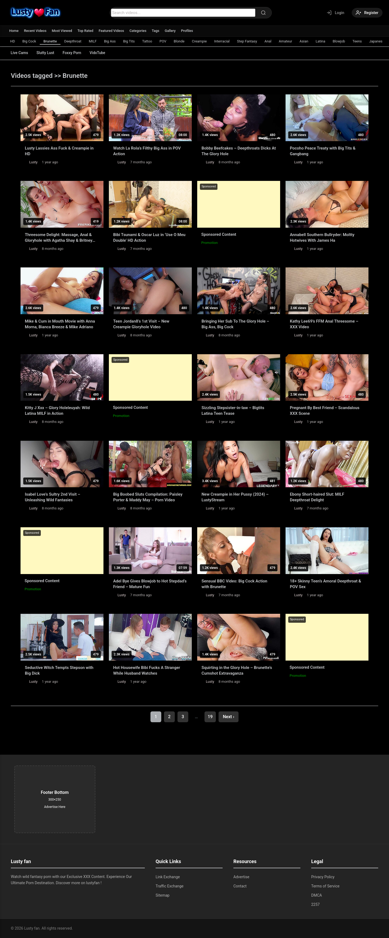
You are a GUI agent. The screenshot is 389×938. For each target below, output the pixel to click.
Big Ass (111, 41)
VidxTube (99, 53)
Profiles (188, 31)
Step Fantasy (250, 41)
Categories (138, 31)
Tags (156, 31)
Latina (325, 41)
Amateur (289, 41)
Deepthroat (73, 41)
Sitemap (162, 895)
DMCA (316, 895)
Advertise (241, 877)
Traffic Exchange (169, 886)
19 (210, 716)
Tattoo (149, 41)
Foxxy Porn (73, 53)
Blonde (181, 41)
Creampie (201, 41)
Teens (362, 41)
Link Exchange (168, 877)
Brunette (51, 41)
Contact (240, 886)
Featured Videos (112, 31)
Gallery (171, 31)
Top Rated (86, 31)
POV (165, 41)
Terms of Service (325, 886)
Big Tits (130, 41)
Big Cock (29, 41)
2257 (315, 904)
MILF (94, 41)
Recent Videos (35, 31)
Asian (307, 41)
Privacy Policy (322, 877)
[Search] (263, 12)
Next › (228, 716)
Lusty (33, 162)
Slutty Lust (46, 53)
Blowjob (343, 41)
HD (12, 41)
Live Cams (19, 53)
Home (14, 31)
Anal (271, 41)
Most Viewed (62, 31)
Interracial (225, 41)
